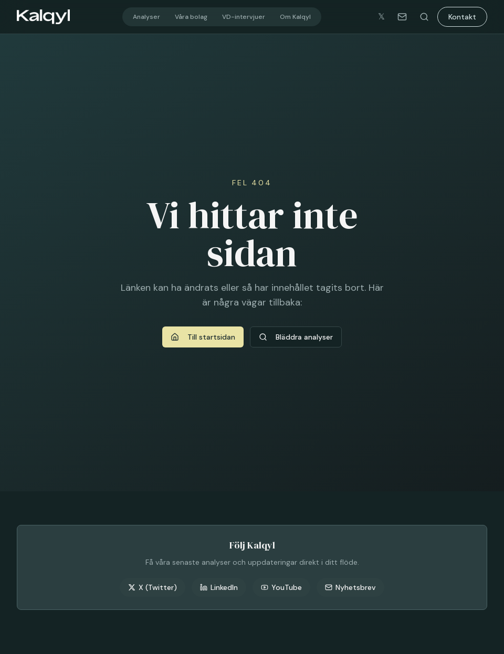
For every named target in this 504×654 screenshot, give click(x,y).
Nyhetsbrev (350, 587)
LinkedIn (219, 587)
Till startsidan (203, 337)
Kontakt (462, 17)
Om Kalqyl (295, 17)
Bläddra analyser (296, 337)
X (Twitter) (152, 587)
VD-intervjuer (243, 17)
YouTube (281, 587)
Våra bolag (191, 17)
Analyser (146, 17)
